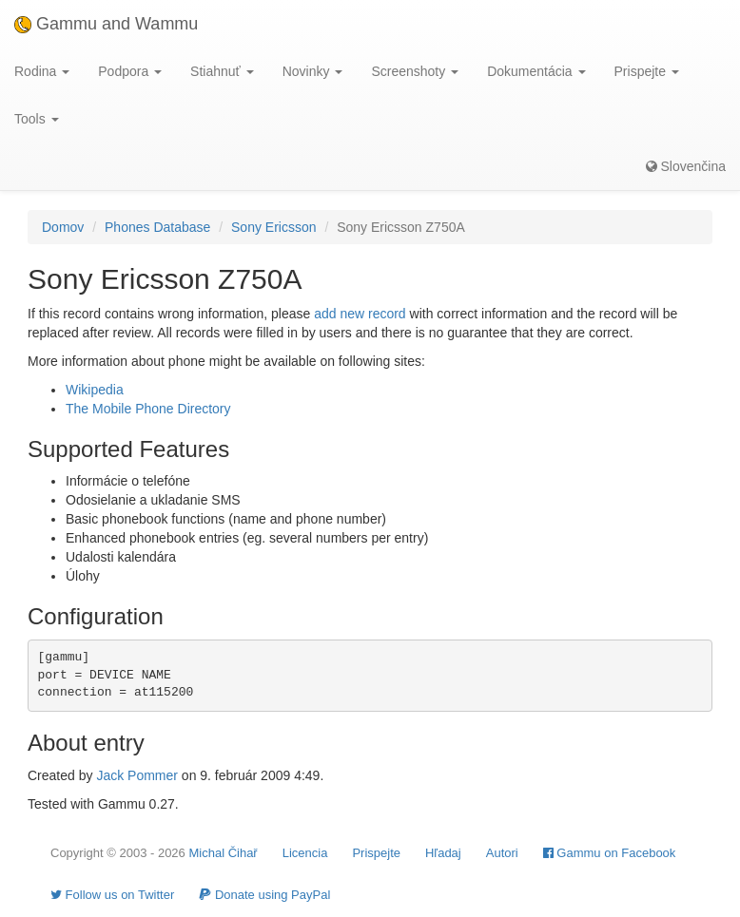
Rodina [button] (41, 71)
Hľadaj (443, 853)
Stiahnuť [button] (222, 71)
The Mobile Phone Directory (148, 408)
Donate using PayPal (264, 895)
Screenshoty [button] (414, 71)
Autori (502, 853)
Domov (63, 227)
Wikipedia (95, 389)
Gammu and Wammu (106, 23)
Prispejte (376, 853)
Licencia (305, 853)
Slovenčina (686, 166)
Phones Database (157, 227)
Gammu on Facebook (609, 853)
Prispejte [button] (646, 71)
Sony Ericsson (273, 227)
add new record (360, 313)
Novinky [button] (312, 71)
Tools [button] (36, 118)
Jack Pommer (137, 775)
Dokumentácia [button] (536, 71)
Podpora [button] (130, 71)
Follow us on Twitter (112, 895)
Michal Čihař (222, 853)
